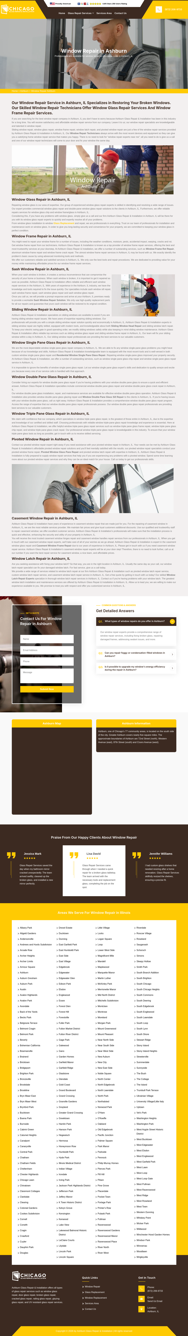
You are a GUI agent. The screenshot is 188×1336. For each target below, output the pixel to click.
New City (102, 1062)
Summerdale (143, 1062)
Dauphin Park (27, 1247)
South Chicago (144, 984)
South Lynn (142, 1028)
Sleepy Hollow (144, 961)
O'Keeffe (102, 1118)
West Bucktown (144, 1139)
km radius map (52, 769)
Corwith (24, 1225)
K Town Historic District (70, 1202)
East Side (63, 956)
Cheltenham (26, 1169)
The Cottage (143, 1079)
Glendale (63, 1079)
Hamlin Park (65, 1124)
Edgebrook (64, 967)
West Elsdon (143, 1150)
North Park (103, 1096)
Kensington (64, 1213)
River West (103, 1253)
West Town (142, 1206)
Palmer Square (105, 1141)
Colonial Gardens (28, 1208)
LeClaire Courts (66, 1240)
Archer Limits (26, 961)
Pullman (102, 1219)
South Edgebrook (145, 1006)
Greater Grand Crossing (71, 1113)
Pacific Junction (105, 1135)
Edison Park (65, 984)
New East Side (105, 1068)
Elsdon (62, 989)
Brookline (24, 1090)
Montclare (103, 1006)
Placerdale (103, 1191)
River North (103, 1247)
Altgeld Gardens (28, 933)
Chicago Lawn (27, 1180)
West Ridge (142, 1195)
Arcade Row (26, 950)
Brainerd (24, 1056)
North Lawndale (105, 1090)
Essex (62, 1000)
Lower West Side (106, 950)
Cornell (23, 1219)
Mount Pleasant (105, 1034)
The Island (142, 1085)
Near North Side (106, 1040)
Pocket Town (104, 1197)
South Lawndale (145, 1017)
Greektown (64, 1118)
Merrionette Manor (107, 989)
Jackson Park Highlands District (74, 1185)
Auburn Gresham (28, 978)
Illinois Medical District (70, 1163)
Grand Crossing (67, 1096)
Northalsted (103, 1101)
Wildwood (141, 1229)
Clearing (24, 1202)
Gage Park (64, 1040)
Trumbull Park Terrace (148, 1090)
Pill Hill (101, 1174)
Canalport (25, 1141)
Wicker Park (143, 1223)
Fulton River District (68, 1034)
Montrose (102, 1012)
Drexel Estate (65, 928)
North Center (104, 1079)
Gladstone (64, 1073)
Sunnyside (142, 1068)
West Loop (142, 1173)
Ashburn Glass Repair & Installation (94, 1331)
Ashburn (24, 91)
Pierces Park (104, 1169)
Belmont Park (26, 1034)
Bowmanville (26, 1051)
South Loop (142, 1023)
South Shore (143, 1034)
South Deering (144, 1000)
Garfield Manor (66, 1062)
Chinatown (25, 1185)
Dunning (63, 939)
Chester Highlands (29, 1174)
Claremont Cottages (30, 1191)
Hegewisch (64, 1135)
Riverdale (141, 928)
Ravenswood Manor (108, 1236)
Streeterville (142, 1056)
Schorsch (141, 950)
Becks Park (25, 1017)
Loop (100, 944)
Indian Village (65, 1169)
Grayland (63, 1107)
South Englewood (145, 1012)
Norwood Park (105, 1107)
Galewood (64, 1045)
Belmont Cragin (27, 1028)
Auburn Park (26, 984)
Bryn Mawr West (28, 1101)
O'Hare (101, 1113)
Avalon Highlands (28, 995)
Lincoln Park (65, 1251)
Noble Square (105, 1073)
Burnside (24, 1124)
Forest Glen (65, 1006)
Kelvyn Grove (65, 1208)
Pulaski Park (104, 1213)
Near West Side (105, 1051)
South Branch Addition (148, 972)
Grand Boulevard (67, 1090)
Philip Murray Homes (108, 1163)
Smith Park (142, 967)
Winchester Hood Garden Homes (153, 1234)
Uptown (140, 1107)
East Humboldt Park (69, 950)
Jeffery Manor (66, 1197)
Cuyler (23, 1241)
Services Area (104, 13)
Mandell (102, 961)
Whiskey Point (144, 1218)
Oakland (102, 1124)
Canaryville (25, 1146)
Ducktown (64, 933)
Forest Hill (64, 1012)
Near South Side (106, 1045)
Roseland (141, 939)
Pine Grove (103, 1185)
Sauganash (142, 944)
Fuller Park (64, 1023)
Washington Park (145, 1124)
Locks (101, 933)
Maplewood (103, 967)
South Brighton (144, 978)
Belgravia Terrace (28, 1023)
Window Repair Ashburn (43, 91)
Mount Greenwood (107, 1028)
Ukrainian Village (145, 1096)
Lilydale (62, 1246)
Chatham (24, 1157)
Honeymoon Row (67, 1146)
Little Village (104, 928)
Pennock (102, 1157)
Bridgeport (25, 1068)
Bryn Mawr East (28, 1096)
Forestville (64, 1017)
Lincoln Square (66, 1257)
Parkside (102, 1152)
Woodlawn (142, 1251)
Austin (23, 989)
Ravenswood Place (107, 1241)
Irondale (63, 1174)
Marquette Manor (106, 972)
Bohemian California (30, 1045)
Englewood (64, 995)
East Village (65, 961)
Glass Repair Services (80, 13)
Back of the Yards (29, 1012)
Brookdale (25, 1085)
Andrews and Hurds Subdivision (36, 944)
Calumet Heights (28, 1135)
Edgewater (64, 972)
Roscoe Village (144, 933)
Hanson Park (65, 1129)
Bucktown (25, 1113)
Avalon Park (26, 1000)
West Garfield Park (146, 1162)
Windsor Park (143, 1240)
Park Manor (103, 1146)
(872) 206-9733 (173, 9)
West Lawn (142, 1167)
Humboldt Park (66, 1152)
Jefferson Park (66, 1191)
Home (62, 13)
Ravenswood (104, 1225)
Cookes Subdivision (30, 1213)
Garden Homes (66, 1056)
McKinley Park (105, 984)
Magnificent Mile (106, 956)
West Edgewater (145, 1145)
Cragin (23, 1230)
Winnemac (142, 1246)
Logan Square (105, 939)
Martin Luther (104, 978)
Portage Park (104, 1202)
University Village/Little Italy (150, 1101)
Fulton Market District (69, 1028)
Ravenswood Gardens (109, 1230)
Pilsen (101, 1180)
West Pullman (143, 1184)
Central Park (26, 1152)
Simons (140, 956)
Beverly (23, 1040)
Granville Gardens (68, 1101)
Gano (61, 1051)
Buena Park (26, 1118)
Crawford (24, 1236)
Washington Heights (147, 1118)
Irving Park (64, 1180)
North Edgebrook (106, 1085)
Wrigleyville (142, 1257)
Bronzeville (25, 1079)
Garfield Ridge (66, 1068)
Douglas (24, 1253)
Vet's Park (142, 1113)
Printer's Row (104, 1208)
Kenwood (63, 1219)
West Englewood (145, 1156)
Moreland (102, 1017)
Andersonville (26, 939)
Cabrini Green (27, 1129)
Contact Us (120, 13)
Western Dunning (145, 1212)
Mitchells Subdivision (108, 1000)
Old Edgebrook (105, 1129)
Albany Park (26, 928)
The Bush (141, 1073)
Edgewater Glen (67, 978)
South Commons (145, 995)
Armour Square (27, 967)
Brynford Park (27, 1107)
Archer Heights (27, 956)
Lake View (64, 1225)
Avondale (24, 1006)
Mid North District (106, 995)
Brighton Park (27, 1073)
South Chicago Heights (148, 989)
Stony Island (143, 1045)
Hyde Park (64, 1157)
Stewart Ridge (144, 1040)
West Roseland (144, 1201)
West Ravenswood (146, 1190)
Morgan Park (104, 1023)
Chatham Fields (28, 1163)
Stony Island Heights (147, 1051)
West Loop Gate (145, 1178)
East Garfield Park (68, 944)
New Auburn (104, 1056)
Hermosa (63, 1141)
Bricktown (25, 1062)
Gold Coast (64, 1085)
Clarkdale (25, 1197)
